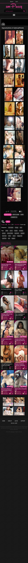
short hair (4, 235)
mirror (11, 230)
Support (23, 420)
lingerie (13, 238)
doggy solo (19, 235)
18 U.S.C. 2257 (14, 423)
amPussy (12, 431)
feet (9, 238)
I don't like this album (8, 211)
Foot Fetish (10, 227)
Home (3, 420)
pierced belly (10, 233)
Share (22, 214)
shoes (14, 235)
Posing (16, 227)
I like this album (6, 211)
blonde (15, 230)
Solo (21, 227)
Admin (8, 221)
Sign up (11, 1)
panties (3, 233)
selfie (7, 230)
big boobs (17, 233)
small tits (4, 238)
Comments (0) (14, 217)
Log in (16, 1)
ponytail (22, 233)
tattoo (9, 235)
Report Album (16, 214)
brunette (21, 230)
